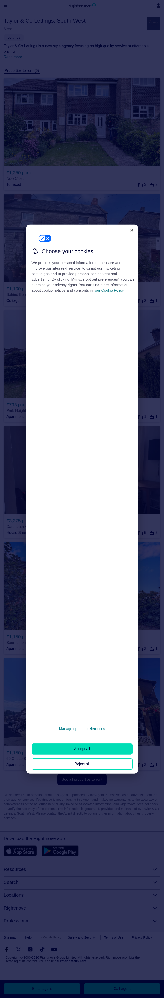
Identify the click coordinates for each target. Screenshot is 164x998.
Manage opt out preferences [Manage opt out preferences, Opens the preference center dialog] (82, 729)
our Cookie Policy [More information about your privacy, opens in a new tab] (109, 290)
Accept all (82, 749)
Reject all (82, 764)
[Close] (132, 230)
